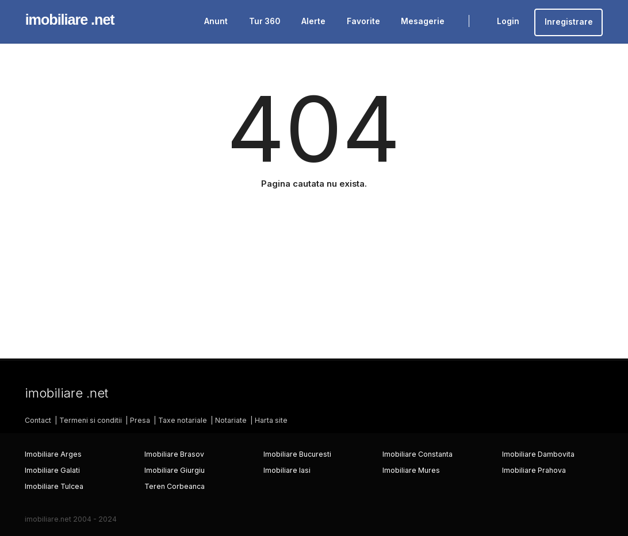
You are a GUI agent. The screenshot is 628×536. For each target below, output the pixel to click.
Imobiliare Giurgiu (174, 470)
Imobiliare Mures (411, 470)
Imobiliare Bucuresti (297, 454)
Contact (38, 420)
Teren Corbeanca (174, 486)
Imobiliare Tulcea (54, 486)
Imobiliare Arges (53, 454)
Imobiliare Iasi (287, 470)
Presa (140, 420)
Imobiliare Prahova (534, 470)
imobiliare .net (69, 19)
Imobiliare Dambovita (538, 454)
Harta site (271, 420)
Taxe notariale (182, 420)
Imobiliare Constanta (417, 454)
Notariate (231, 420)
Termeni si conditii (90, 420)
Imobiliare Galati (52, 470)
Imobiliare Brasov (174, 454)
